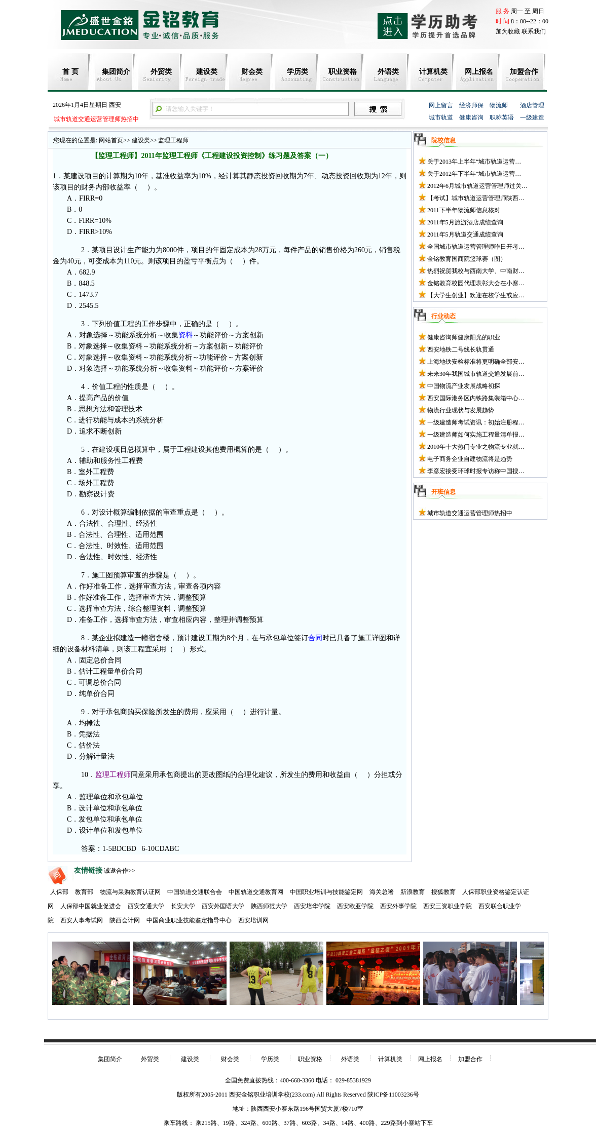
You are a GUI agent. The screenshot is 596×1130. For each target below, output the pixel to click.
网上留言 (441, 105)
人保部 (59, 891)
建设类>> (143, 140)
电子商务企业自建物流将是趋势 (469, 458)
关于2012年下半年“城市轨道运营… (474, 173)
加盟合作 (524, 71)
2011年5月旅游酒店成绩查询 (465, 222)
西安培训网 (253, 920)
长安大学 (183, 906)
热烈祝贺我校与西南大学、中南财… (476, 271)
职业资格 (342, 71)
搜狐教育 (443, 891)
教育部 (84, 891)
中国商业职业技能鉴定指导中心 (189, 920)
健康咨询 (471, 117)
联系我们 (534, 31)
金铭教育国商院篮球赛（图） (466, 258)
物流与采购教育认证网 (130, 891)
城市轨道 (441, 117)
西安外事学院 (398, 906)
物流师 (499, 105)
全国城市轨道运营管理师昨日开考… (476, 246)
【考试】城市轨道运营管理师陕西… (476, 198)
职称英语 (502, 117)
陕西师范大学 (269, 906)
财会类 (252, 71)
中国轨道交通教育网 (256, 891)
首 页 (70, 71)
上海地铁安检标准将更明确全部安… (476, 361)
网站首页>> (114, 140)
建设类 (206, 71)
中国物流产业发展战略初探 (463, 385)
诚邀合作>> (119, 870)
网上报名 (479, 71)
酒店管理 (532, 105)
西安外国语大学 (223, 906)
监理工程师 (173, 140)
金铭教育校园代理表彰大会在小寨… (476, 283)
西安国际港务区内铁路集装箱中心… (476, 398)
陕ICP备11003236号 (393, 1094)
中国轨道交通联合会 (194, 891)
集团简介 (116, 71)
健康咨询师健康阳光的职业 (463, 337)
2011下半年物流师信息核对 (463, 210)
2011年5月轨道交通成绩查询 (465, 234)
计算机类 (433, 71)
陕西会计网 (124, 920)
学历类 (297, 71)
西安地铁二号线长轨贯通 (460, 349)
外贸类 (161, 71)
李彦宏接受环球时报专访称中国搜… (476, 471)
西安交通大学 (146, 906)
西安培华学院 (312, 906)
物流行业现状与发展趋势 (460, 410)
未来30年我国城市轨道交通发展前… (476, 373)
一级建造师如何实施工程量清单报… (476, 434)
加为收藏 (508, 31)
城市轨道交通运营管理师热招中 (95, 119)
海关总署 (381, 891)
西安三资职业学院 (447, 906)
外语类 (388, 71)
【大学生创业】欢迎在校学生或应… (476, 295)
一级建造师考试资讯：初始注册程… (476, 422)
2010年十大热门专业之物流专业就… (476, 446)
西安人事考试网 (81, 920)
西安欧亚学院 (355, 906)
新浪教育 (412, 891)
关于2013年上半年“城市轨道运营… (474, 161)
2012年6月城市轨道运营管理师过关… (477, 185)
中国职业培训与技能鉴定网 (326, 891)
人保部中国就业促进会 (90, 906)
